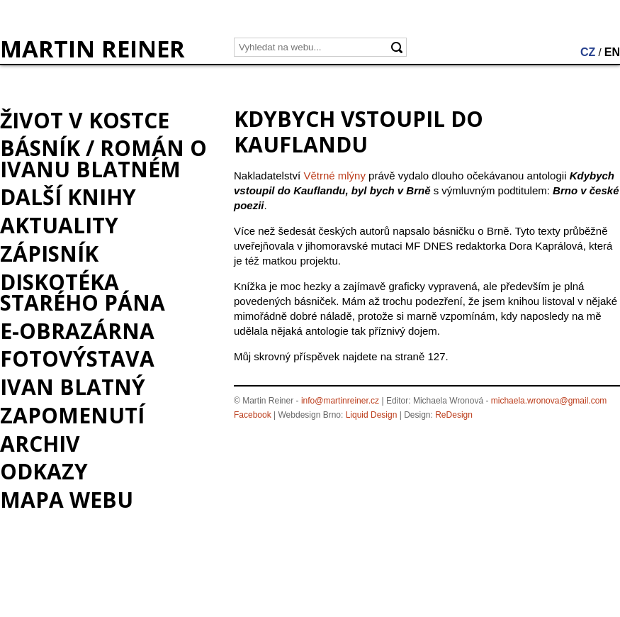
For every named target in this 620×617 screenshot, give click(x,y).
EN (612, 52)
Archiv (40, 443)
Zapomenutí (72, 415)
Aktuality (59, 225)
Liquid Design (372, 415)
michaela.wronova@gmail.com (549, 401)
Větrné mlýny (334, 175)
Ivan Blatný (72, 386)
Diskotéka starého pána (82, 292)
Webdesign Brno (310, 415)
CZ (587, 52)
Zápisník (49, 253)
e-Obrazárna (77, 330)
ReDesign (454, 415)
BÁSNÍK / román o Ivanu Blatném (103, 158)
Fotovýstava (77, 358)
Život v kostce (84, 120)
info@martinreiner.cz (340, 401)
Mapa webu (66, 499)
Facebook (252, 415)
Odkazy (44, 471)
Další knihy (68, 196)
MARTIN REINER (92, 49)
